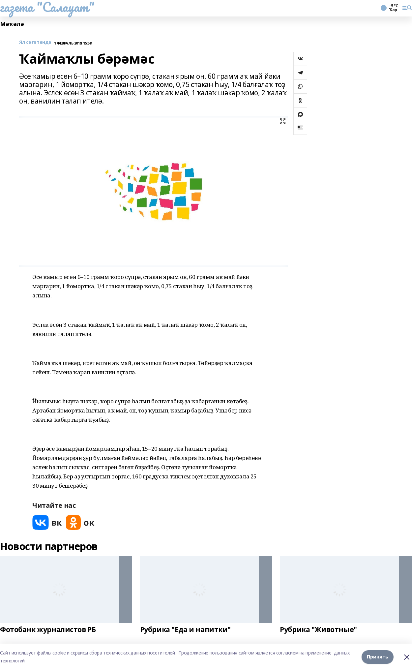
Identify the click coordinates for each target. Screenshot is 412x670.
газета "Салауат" (47, 7)
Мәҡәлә (12, 23)
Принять (377, 657)
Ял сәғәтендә (35, 42)
